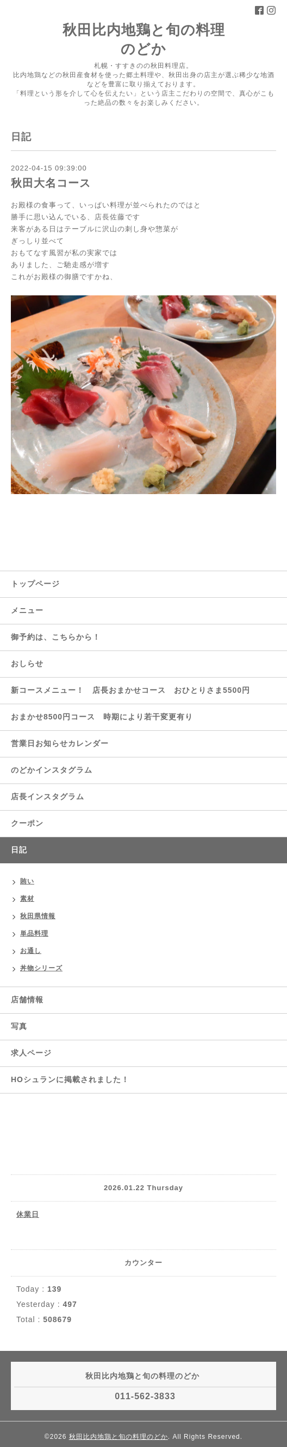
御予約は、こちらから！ (56, 637)
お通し (30, 951)
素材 (27, 898)
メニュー (27, 610)
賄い (27, 881)
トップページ (35, 583)
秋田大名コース (51, 183)
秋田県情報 (37, 916)
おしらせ (27, 663)
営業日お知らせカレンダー (60, 743)
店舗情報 (27, 999)
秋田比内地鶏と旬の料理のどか (118, 1436)
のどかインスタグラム (51, 770)
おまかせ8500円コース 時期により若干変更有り (102, 716)
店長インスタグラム (47, 796)
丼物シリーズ (41, 968)
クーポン (27, 823)
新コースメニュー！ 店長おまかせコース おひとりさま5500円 (130, 690)
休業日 (27, 1214)
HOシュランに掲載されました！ (70, 1079)
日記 (19, 849)
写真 (19, 1026)
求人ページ (31, 1052)
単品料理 (34, 933)
